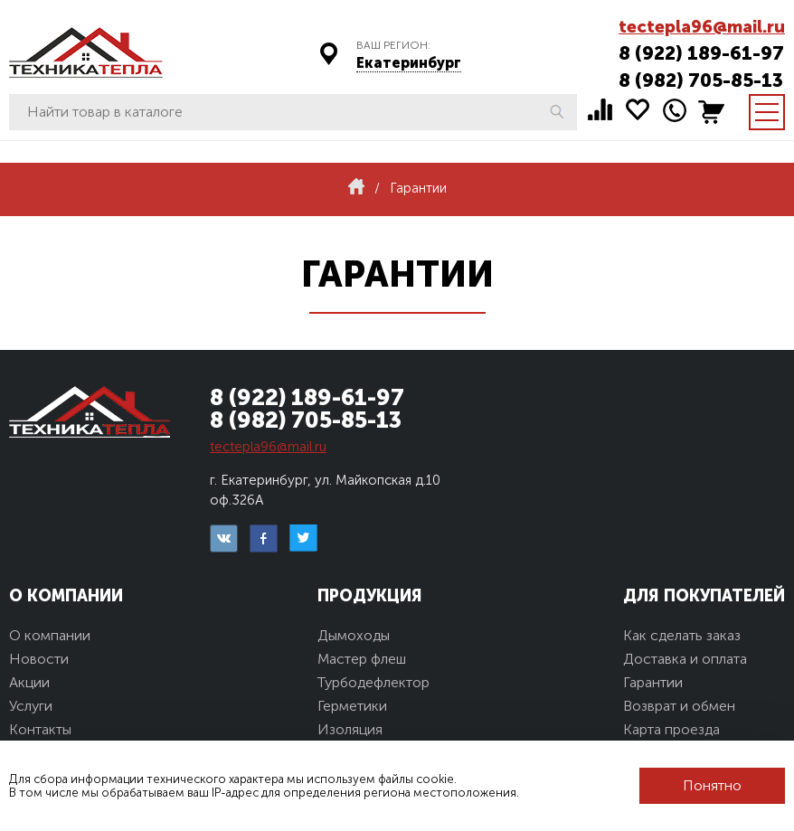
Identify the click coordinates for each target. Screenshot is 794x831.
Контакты (40, 729)
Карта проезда (671, 729)
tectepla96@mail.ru (702, 26)
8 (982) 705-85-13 (701, 80)
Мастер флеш (361, 658)
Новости (39, 658)
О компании (49, 635)
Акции (29, 682)
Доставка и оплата (685, 658)
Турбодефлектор (373, 682)
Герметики (352, 705)
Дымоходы (353, 635)
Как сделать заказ (682, 635)
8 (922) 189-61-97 (701, 53)
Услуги (30, 705)
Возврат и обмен (679, 705)
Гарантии (653, 682)
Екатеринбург (408, 62)
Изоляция (350, 729)
